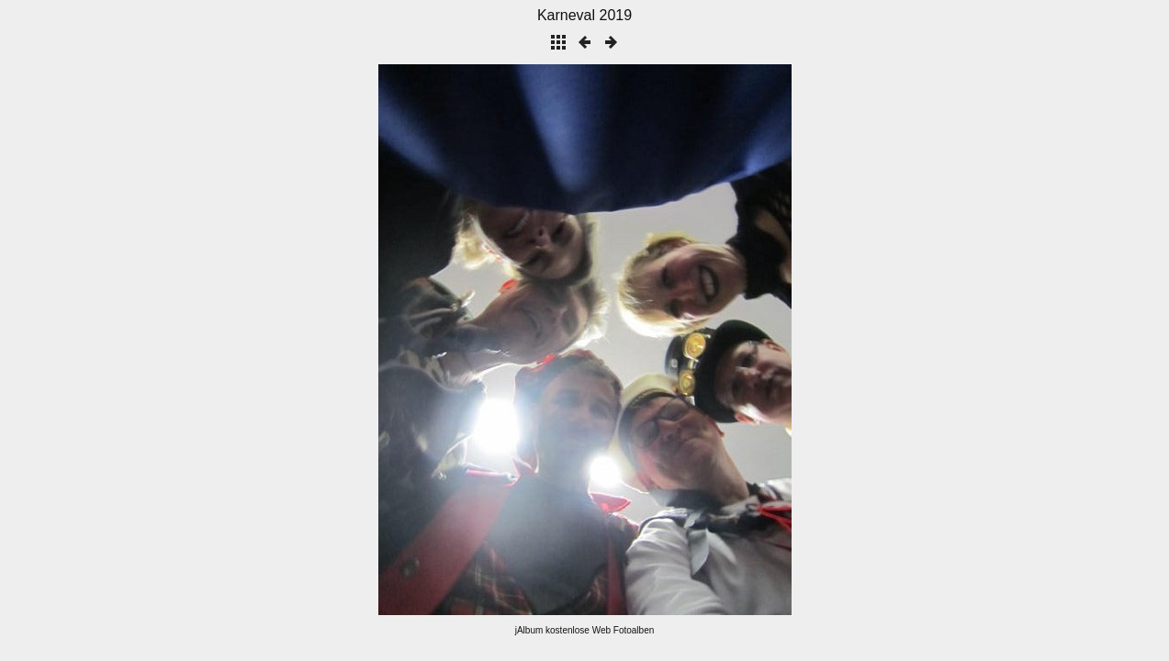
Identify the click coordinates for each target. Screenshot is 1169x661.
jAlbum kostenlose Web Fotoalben (585, 630)
